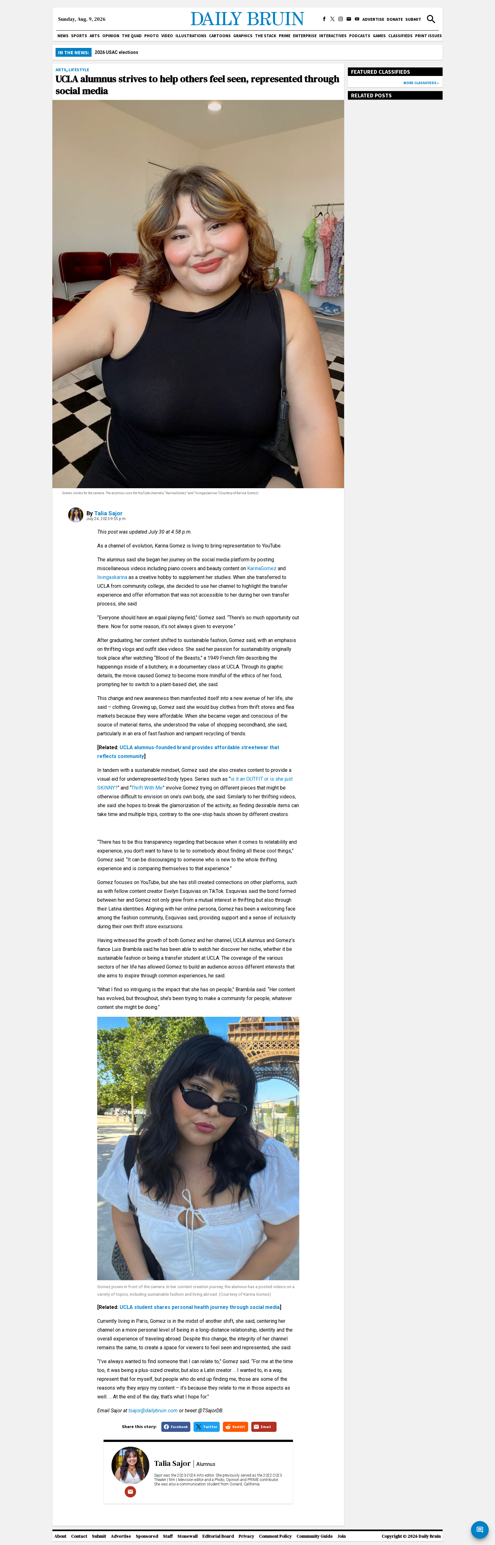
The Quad (132, 35)
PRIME (284, 35)
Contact (79, 1536)
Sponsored (147, 1536)
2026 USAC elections (116, 52)
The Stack (265, 35)
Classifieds (400, 35)
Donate (395, 19)
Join (341, 1536)
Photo (151, 35)
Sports (79, 35)
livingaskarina (112, 577)
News (63, 35)
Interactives (333, 35)
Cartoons (220, 35)
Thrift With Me (147, 788)
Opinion (110, 35)
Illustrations (191, 35)
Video (167, 35)
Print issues (428, 35)
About (60, 1536)
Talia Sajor (108, 513)
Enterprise (305, 35)
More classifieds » (421, 82)
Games (379, 35)
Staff (168, 1536)
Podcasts (359, 35)
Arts (95, 35)
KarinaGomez (262, 568)
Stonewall (187, 1536)
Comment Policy (275, 1536)
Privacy (246, 1536)
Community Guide (314, 1536)
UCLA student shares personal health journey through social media (200, 1307)
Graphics (243, 35)
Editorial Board (218, 1536)
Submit (413, 19)
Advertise (373, 19)
